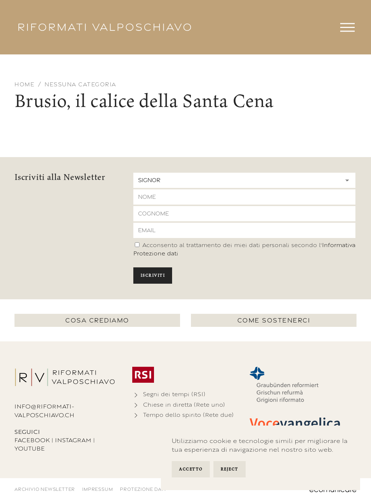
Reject (229, 469)
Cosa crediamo (97, 320)
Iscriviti (153, 275)
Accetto (191, 469)
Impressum (97, 489)
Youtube (29, 448)
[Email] (244, 230)
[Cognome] (244, 213)
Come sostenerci (273, 320)
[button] (347, 27)
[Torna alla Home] (104, 27)
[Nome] (244, 197)
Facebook (32, 440)
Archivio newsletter (44, 489)
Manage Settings (258, 470)
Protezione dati (143, 489)
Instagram (73, 440)
